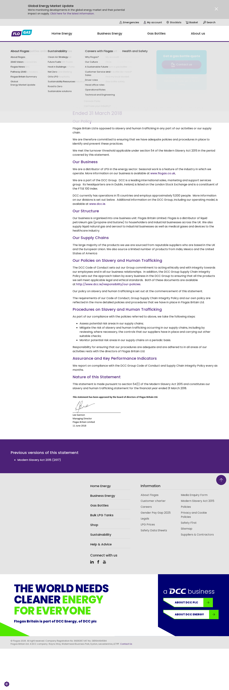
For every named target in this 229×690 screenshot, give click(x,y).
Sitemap (186, 529)
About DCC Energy (196, 614)
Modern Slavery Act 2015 (197, 501)
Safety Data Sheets (154, 530)
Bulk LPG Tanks (101, 515)
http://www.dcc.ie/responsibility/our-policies (108, 284)
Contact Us (126, 643)
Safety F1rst (189, 523)
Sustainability (100, 534)
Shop (94, 525)
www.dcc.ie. (97, 204)
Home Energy (100, 486)
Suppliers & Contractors (197, 535)
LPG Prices (148, 524)
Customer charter (153, 501)
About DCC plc (194, 602)
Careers (146, 507)
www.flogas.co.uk (162, 173)
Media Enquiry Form (194, 495)
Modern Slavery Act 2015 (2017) (39, 460)
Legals (145, 519)
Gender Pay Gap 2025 (156, 513)
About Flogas (149, 495)
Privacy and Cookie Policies (194, 515)
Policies (186, 507)
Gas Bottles (99, 505)
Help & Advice (101, 544)
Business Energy (102, 496)
